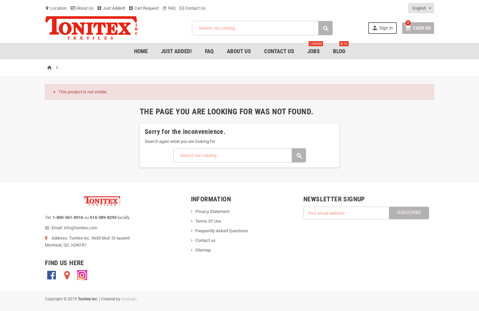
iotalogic (129, 299)
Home (141, 51)
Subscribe (409, 212)
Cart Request (144, 8)
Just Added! (111, 8)
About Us (82, 8)
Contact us (205, 240)
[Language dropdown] (421, 8)
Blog (341, 48)
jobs (315, 48)
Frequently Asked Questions (221, 230)
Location (56, 8)
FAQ (169, 8)
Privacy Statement (212, 211)
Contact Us (193, 8)
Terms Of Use (208, 221)
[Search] (262, 28)
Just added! (176, 51)
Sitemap (203, 250)
